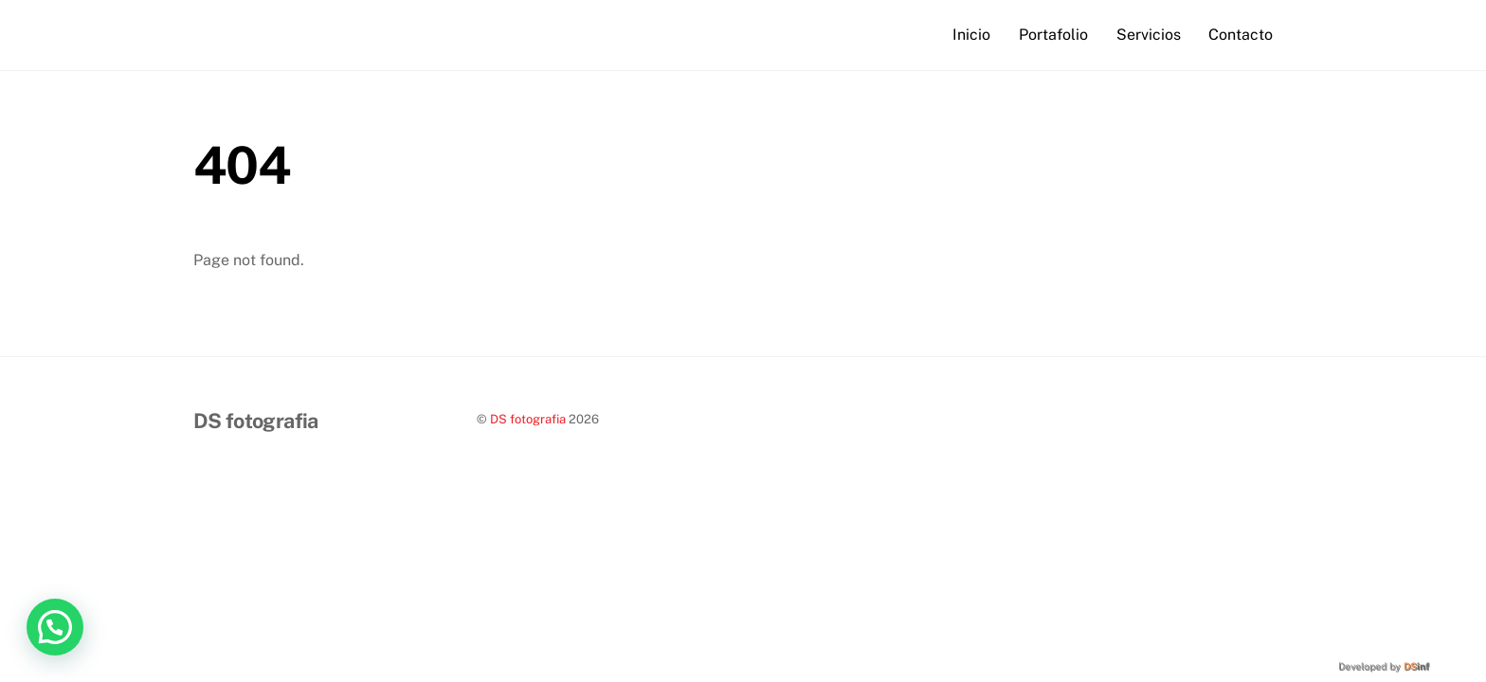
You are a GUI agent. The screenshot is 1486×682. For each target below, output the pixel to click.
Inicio (971, 35)
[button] (55, 627)
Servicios (1148, 35)
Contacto (1240, 35)
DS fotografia (528, 419)
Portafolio (1053, 35)
